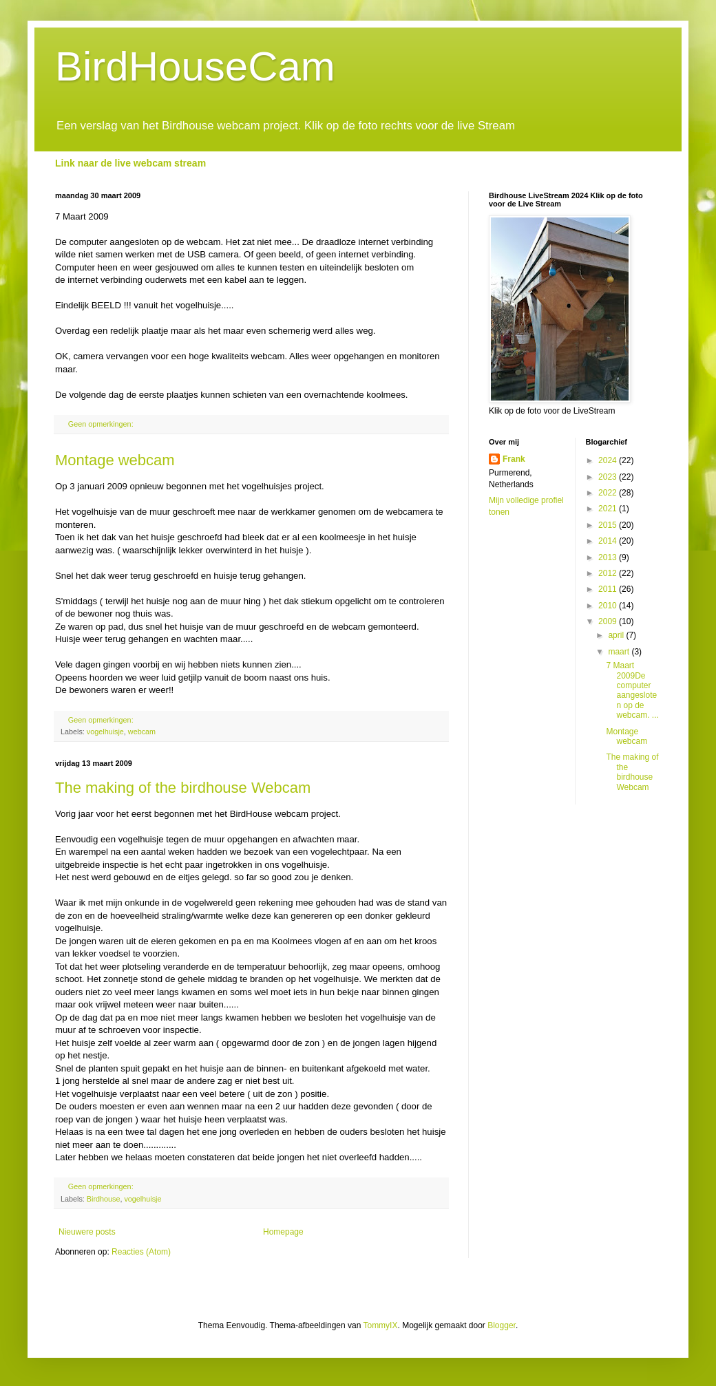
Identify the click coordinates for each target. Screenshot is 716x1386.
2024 (608, 460)
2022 (608, 493)
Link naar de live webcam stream (130, 163)
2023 (608, 477)
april (617, 635)
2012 (608, 573)
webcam (142, 731)
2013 (608, 557)
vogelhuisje (105, 731)
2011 (608, 589)
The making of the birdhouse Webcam (182, 787)
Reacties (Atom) (141, 1252)
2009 (608, 621)
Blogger (501, 1325)
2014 (608, 541)
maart (619, 652)
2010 (608, 605)
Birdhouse (103, 1199)
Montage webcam (115, 460)
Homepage (283, 1232)
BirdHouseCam (195, 66)
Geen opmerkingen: (102, 424)
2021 (608, 508)
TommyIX (380, 1325)
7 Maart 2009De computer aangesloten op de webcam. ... (632, 690)
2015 (608, 525)
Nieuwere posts (87, 1232)
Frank (514, 459)
